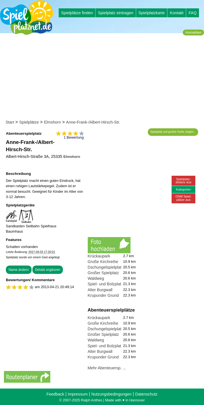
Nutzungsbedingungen (111, 394)
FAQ (193, 13)
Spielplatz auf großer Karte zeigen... (173, 131)
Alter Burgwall (100, 290)
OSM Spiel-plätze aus (183, 198)
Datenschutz (146, 394)
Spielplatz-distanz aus (183, 180)
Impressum (77, 394)
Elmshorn (52, 122)
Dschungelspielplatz (106, 267)
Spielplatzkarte (151, 13)
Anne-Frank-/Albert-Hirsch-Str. (93, 122)
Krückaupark (99, 256)
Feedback (55, 394)
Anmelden (193, 32)
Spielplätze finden (77, 13)
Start (10, 122)
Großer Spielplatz (103, 273)
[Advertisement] (104, 77)
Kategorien (183, 189)
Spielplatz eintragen (115, 13)
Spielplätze (29, 122)
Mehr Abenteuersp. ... (107, 368)
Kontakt (177, 13)
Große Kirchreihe (103, 261)
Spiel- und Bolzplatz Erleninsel (115, 284)
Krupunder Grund (103, 295)
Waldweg (96, 278)
